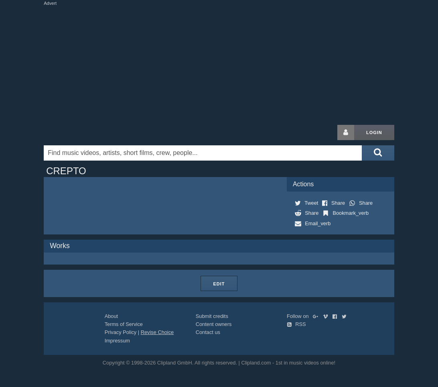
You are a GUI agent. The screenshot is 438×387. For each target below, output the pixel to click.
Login (374, 132)
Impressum (117, 341)
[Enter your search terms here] (203, 153)
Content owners (214, 324)
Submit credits (212, 316)
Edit (219, 283)
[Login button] (345, 132)
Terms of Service (124, 324)
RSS (296, 324)
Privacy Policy (121, 332)
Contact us (208, 332)
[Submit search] (378, 153)
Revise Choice (157, 332)
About (111, 316)
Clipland (86, 132)
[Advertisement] (238, 63)
